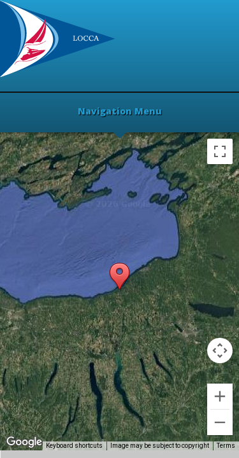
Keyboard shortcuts (74, 445)
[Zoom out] (220, 422)
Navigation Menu (120, 112)
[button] (119, 277)
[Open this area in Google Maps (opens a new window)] (24, 442)
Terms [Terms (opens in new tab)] (226, 445)
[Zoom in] (220, 396)
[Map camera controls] (220, 350)
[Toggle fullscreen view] (220, 151)
